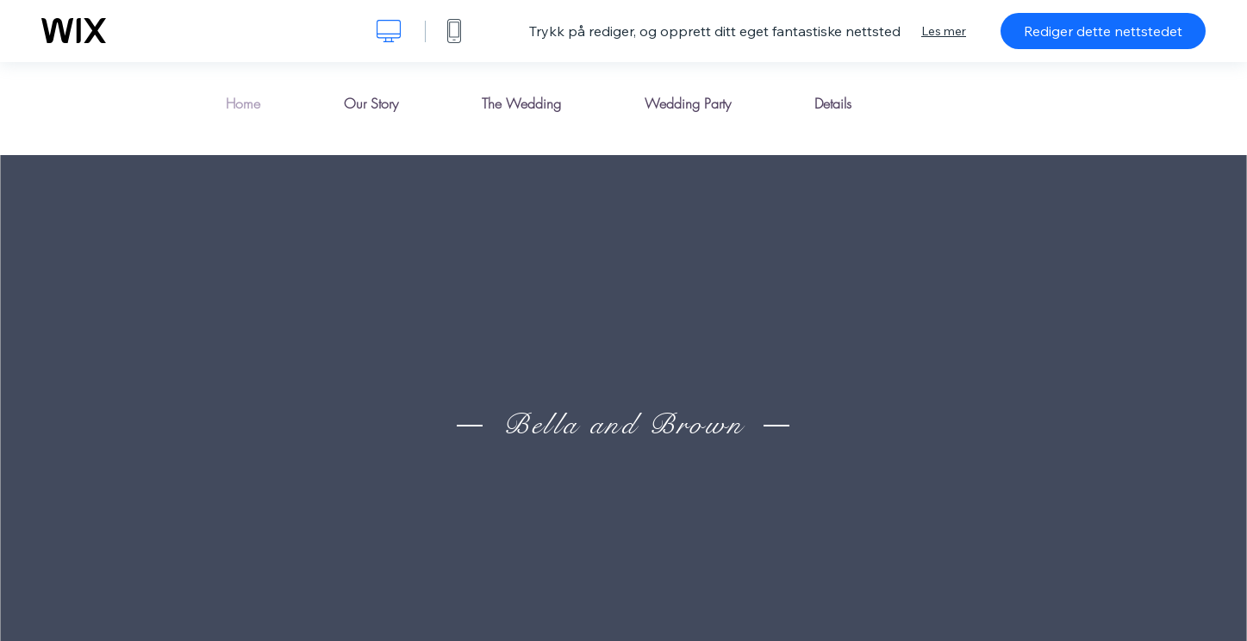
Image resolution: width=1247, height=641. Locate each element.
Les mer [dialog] (943, 31)
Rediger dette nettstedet (1103, 31)
